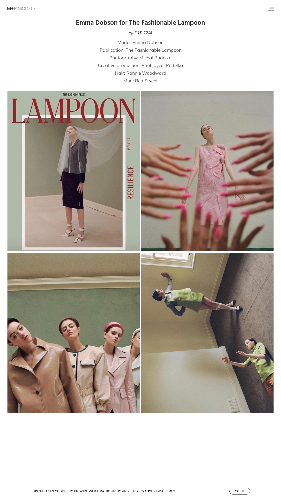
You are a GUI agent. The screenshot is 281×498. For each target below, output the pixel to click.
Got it (240, 491)
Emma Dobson (148, 42)
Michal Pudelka (155, 57)
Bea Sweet (146, 80)
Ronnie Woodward (146, 73)
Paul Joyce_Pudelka (162, 65)
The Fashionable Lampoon (154, 50)
